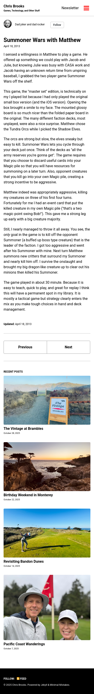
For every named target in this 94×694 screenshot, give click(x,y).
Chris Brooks (22, 8)
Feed (21, 678)
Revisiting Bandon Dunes (24, 561)
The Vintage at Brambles (23, 428)
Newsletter (70, 8)
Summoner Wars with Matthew (42, 40)
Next (68, 347)
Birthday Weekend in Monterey (28, 495)
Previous (25, 347)
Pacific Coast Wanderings (24, 644)
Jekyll (44, 684)
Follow (57, 24)
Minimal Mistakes (59, 684)
